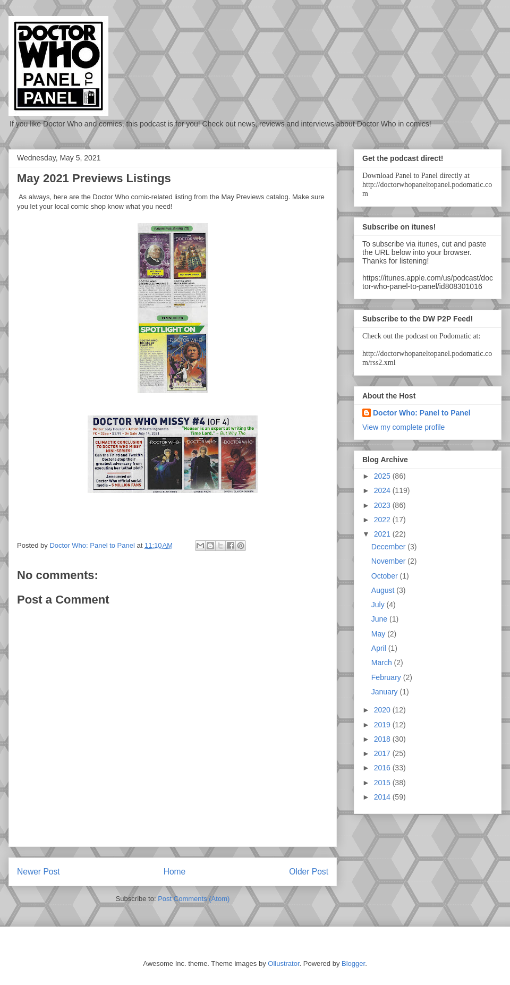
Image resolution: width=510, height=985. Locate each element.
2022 (383, 519)
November (389, 561)
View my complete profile (403, 427)
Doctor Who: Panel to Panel (422, 413)
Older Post (308, 871)
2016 (383, 767)
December (389, 546)
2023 (383, 505)
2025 (383, 476)
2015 (383, 782)
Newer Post (38, 871)
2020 (383, 710)
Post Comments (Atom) (194, 899)
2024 (383, 490)
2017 (383, 753)
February (387, 677)
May (379, 634)
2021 (383, 534)
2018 (383, 739)
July (379, 604)
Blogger (353, 963)
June (380, 619)
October (385, 576)
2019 (383, 724)
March (382, 662)
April (379, 648)
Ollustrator (283, 963)
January (385, 691)
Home (175, 871)
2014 (383, 797)
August (383, 590)
